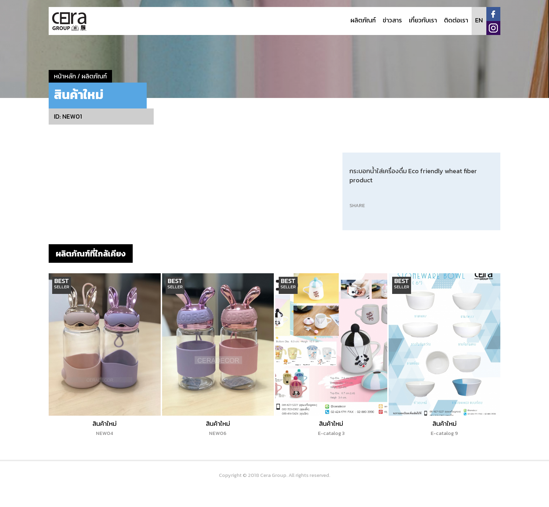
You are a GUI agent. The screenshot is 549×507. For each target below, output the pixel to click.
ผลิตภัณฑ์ (363, 20)
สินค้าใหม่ (104, 428)
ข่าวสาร (392, 20)
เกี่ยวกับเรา (423, 20)
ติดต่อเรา (456, 20)
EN (479, 20)
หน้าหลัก (65, 76)
